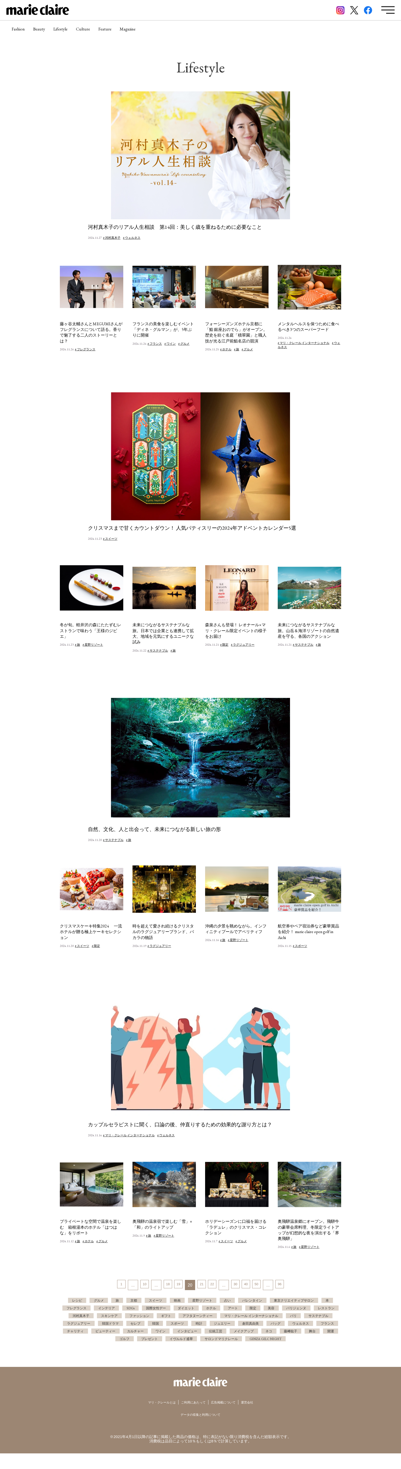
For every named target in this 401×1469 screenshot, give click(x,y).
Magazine (151, 32)
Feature (124, 32)
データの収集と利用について (201, 1429)
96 (290, 1285)
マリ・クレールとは (154, 1417)
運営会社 (256, 1417)
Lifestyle (71, 32)
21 (200, 1285)
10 (136, 1285)
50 (264, 1285)
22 (213, 1285)
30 (239, 1285)
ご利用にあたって (192, 1417)
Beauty (46, 32)
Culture (98, 32)
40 (251, 1285)
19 (175, 1285)
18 (162, 1285)
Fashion (20, 32)
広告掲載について (228, 1417)
